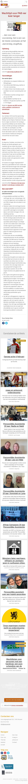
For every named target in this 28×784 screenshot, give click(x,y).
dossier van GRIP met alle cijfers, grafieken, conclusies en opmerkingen (12, 107)
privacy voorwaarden (17, 705)
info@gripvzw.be (5, 724)
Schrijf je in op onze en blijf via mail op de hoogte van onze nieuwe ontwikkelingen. (14, 686)
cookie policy (15, 779)
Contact (14, 742)
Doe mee (15, 735)
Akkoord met (13, 705)
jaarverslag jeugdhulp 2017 (14, 71)
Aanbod (3, 742)
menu (24, 5)
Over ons (3, 737)
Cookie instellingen (23, 779)
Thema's (3, 740)
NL (26, 1)
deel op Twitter (6, 323)
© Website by (21, 780)
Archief (3, 745)
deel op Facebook (3, 323)
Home (2, 735)
